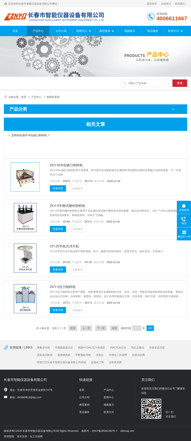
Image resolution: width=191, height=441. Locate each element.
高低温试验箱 (44, 354)
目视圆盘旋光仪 (64, 347)
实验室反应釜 (157, 347)
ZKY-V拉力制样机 (63, 287)
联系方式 (173, 30)
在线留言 (166, 3)
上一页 (86, 328)
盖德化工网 (97, 362)
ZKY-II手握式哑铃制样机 (67, 206)
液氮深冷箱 (43, 347)
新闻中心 (81, 30)
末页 (114, 328)
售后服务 (152, 30)
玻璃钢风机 (64, 354)
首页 (15, 30)
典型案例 (104, 30)
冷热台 (100, 354)
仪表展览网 (115, 362)
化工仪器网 (36, 436)
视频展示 (129, 30)
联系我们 (180, 3)
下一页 (101, 328)
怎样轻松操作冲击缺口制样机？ (30, 135)
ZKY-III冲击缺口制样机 (66, 165)
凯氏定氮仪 (137, 347)
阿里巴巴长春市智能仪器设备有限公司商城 (61, 362)
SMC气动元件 (118, 347)
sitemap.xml (127, 430)
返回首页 (152, 3)
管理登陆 (9, 436)
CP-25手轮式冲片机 (64, 246)
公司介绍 (61, 30)
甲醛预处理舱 (83, 354)
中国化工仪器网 (118, 354)
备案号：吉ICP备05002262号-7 (99, 430)
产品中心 (38, 30)
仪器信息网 (138, 354)
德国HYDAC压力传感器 (91, 347)
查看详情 (58, 188)
